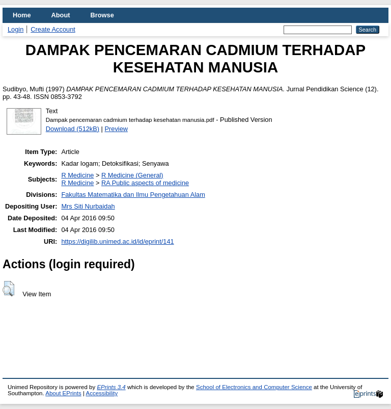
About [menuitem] (60, 15)
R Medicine (77, 175)
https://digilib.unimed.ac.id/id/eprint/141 (117, 241)
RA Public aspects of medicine (145, 183)
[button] (8, 288)
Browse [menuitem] (102, 15)
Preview (116, 129)
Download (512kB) (72, 129)
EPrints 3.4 (111, 387)
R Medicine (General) (132, 175)
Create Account (53, 29)
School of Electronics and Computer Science (254, 387)
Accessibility (102, 393)
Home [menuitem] (22, 15)
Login (15, 29)
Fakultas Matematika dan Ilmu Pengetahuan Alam (133, 194)
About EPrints (63, 393)
